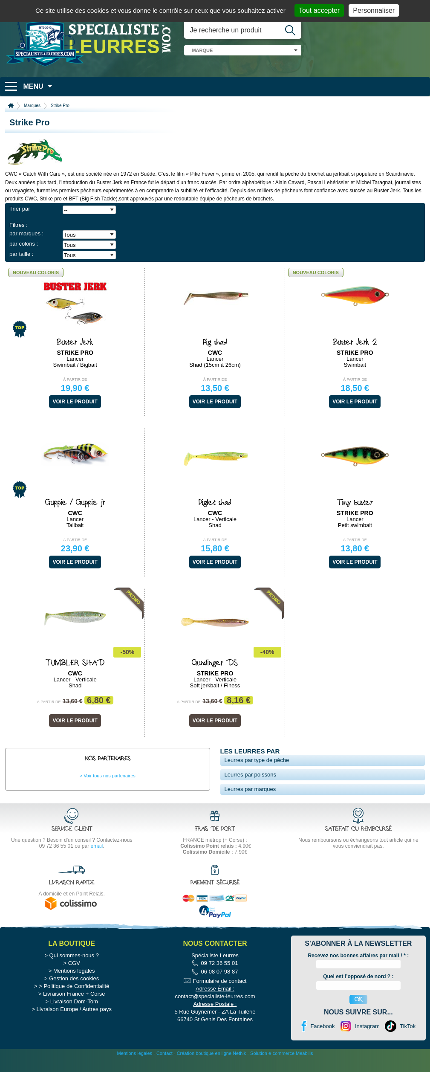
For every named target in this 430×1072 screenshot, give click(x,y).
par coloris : (23, 243)
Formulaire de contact (220, 997)
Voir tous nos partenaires (110, 775)
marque (202, 50)
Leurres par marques (250, 789)
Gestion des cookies (74, 994)
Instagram (367, 1042)
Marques (32, 105)
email (97, 846)
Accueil (11, 105)
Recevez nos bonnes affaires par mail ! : (358, 972)
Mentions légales (74, 987)
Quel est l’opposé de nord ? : (358, 993)
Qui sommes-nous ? (74, 971)
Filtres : (18, 225)
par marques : (26, 233)
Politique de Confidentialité (76, 1002)
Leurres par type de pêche (257, 760)
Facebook (322, 1042)
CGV (74, 979)
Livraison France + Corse (74, 1010)
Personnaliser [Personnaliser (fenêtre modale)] (374, 10)
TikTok (408, 1042)
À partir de (75, 379)
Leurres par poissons (250, 774)
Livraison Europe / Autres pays (74, 1025)
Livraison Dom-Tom (74, 1017)
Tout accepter (319, 10)
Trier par (19, 209)
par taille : (21, 254)
